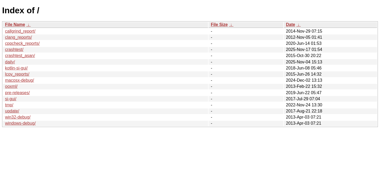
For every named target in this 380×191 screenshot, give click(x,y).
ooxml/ (11, 86)
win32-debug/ (17, 117)
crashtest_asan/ (20, 55)
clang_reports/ (18, 37)
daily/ (10, 62)
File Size (219, 24)
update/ (12, 111)
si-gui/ (10, 99)
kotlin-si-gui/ (16, 68)
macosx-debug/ (19, 80)
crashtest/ (14, 49)
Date (290, 24)
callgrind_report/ (20, 31)
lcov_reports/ (17, 74)
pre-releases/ (17, 92)
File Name (15, 24)
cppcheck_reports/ (22, 43)
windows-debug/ (20, 123)
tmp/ (9, 105)
